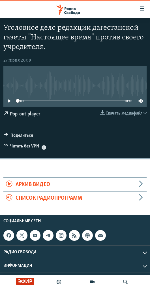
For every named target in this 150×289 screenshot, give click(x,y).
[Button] (18, 136)
